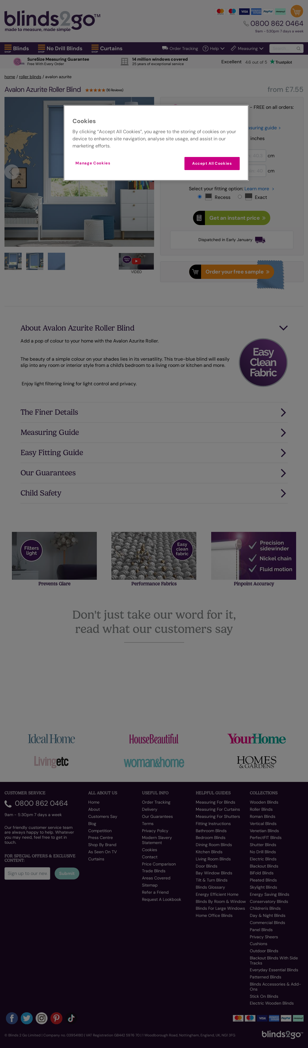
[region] (156, 143)
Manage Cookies (92, 163)
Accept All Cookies (212, 163)
